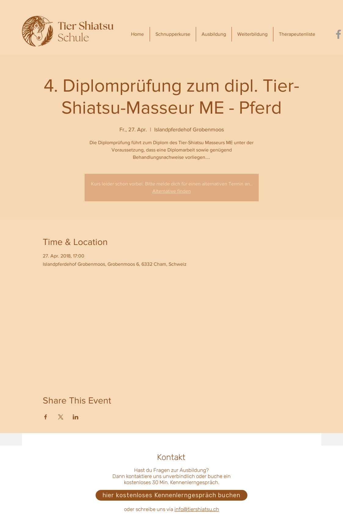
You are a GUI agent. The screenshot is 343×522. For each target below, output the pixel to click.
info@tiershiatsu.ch (196, 509)
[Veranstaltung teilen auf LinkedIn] (75, 416)
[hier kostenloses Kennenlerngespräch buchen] (171, 495)
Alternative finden (171, 191)
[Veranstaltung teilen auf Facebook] (46, 416)
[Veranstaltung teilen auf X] (61, 416)
